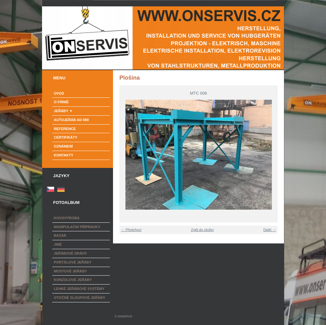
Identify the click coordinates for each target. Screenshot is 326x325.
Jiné (58, 244)
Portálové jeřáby (72, 262)
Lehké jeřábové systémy (79, 289)
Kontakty (63, 155)
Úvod (59, 93)
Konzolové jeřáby (73, 280)
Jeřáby (61, 111)
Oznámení (63, 146)
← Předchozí (131, 230)
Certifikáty (65, 137)
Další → (269, 230)
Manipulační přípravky (77, 227)
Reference (65, 129)
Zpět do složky (202, 230)
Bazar (60, 235)
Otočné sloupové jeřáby (79, 298)
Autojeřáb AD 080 (71, 120)
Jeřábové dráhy (70, 253)
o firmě (61, 102)
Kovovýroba (67, 218)
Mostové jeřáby (70, 271)
